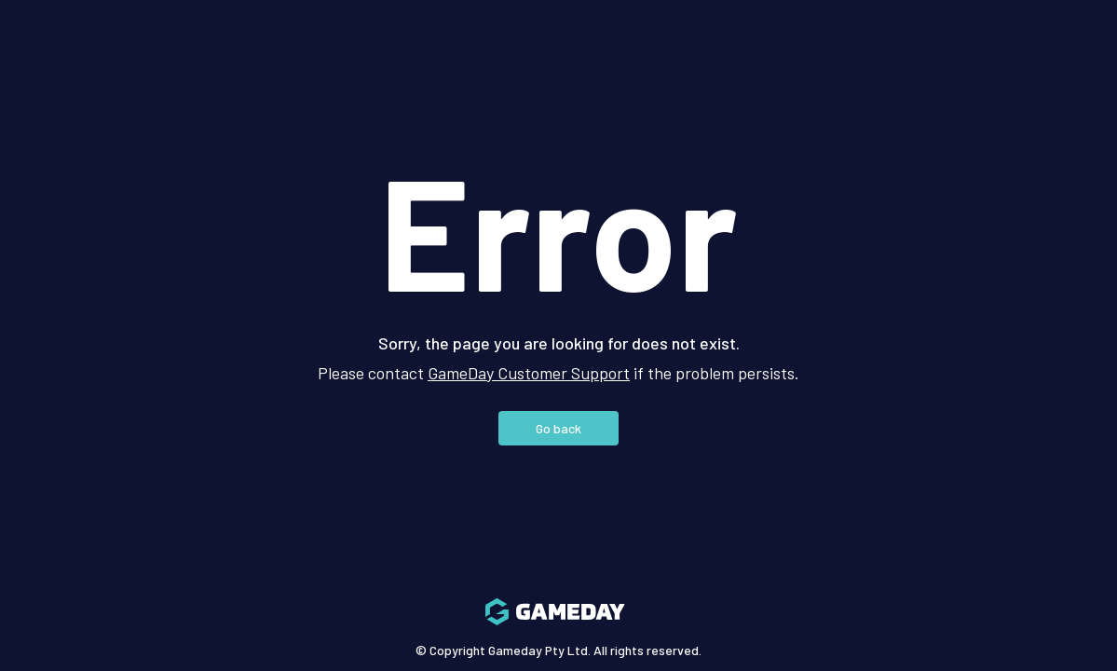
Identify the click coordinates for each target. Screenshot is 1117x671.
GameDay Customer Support (529, 373)
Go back (558, 428)
